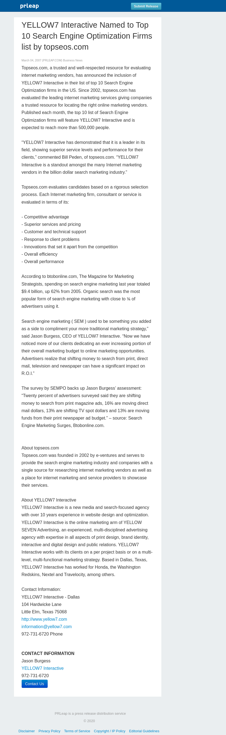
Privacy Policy (50, 731)
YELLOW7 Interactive (43, 668)
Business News (72, 60)
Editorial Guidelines (144, 731)
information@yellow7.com (47, 626)
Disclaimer (26, 731)
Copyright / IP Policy (109, 731)
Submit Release (146, 6)
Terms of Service (77, 731)
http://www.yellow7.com (44, 619)
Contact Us (34, 684)
